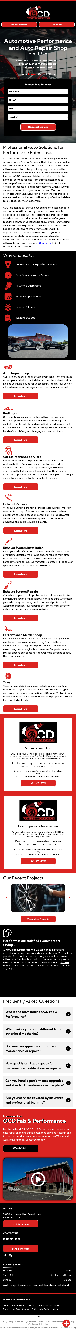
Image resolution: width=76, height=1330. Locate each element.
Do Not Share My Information (25, 1322)
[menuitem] (6, 1305)
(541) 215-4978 (12, 1239)
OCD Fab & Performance (16, 1299)
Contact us (45, 243)
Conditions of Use (44, 1322)
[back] (6, 898)
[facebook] (5, 1256)
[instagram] (10, 1256)
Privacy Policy (7, 1322)
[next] (69, 898)
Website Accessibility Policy (38, 1324)
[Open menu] (71, 13)
